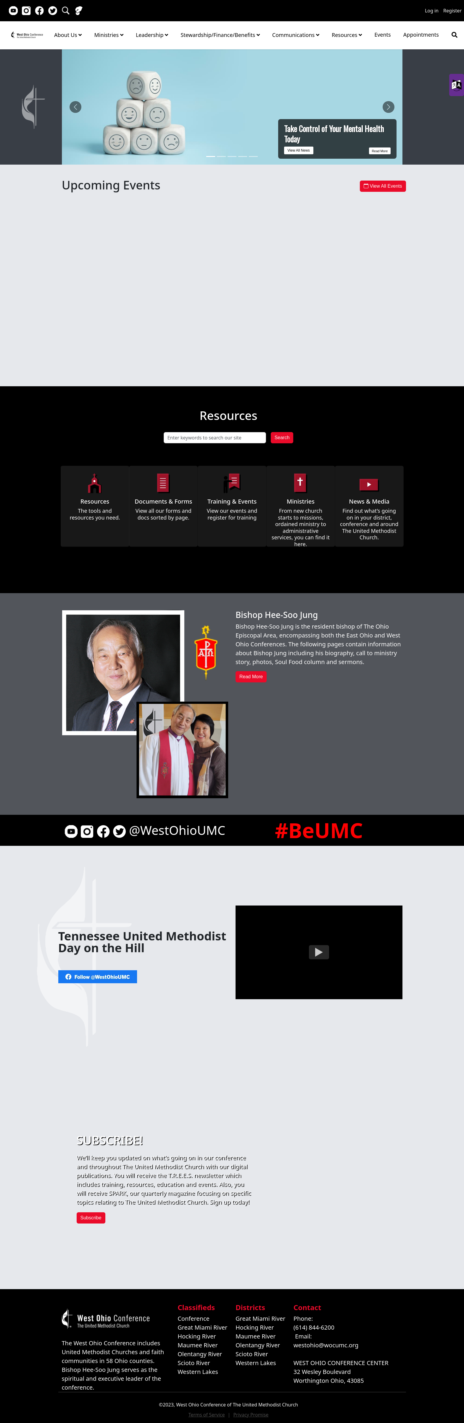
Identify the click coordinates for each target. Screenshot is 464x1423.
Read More (378, 150)
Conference (194, 1319)
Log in (432, 10)
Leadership (152, 34)
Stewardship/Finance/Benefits (220, 34)
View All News (299, 150)
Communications (295, 34)
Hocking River (197, 1336)
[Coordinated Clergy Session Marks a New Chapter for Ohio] (221, 156)
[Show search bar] (454, 34)
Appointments (421, 34)
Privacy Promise (250, 1414)
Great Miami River (202, 1327)
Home (27, 34)
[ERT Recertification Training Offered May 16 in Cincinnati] (242, 156)
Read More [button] (251, 676)
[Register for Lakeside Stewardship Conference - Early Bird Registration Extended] (232, 156)
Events (382, 34)
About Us (68, 34)
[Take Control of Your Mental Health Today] (210, 156)
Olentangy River (200, 1354)
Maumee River (198, 1345)
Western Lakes (198, 1372)
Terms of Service (206, 1414)
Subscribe (91, 1217)
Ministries (108, 34)
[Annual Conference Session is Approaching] (253, 156)
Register (452, 10)
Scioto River (194, 1363)
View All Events (383, 186)
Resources (347, 34)
